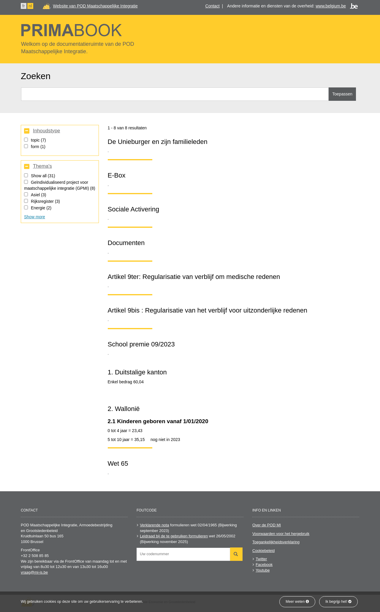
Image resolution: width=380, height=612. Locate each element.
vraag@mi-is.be (34, 572)
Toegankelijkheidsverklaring (276, 542)
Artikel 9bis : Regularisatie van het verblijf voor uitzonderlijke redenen (208, 310)
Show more (34, 216)
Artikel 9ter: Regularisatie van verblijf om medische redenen (194, 276)
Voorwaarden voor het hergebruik (280, 533)
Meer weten (297, 602)
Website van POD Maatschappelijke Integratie (95, 6)
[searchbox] (185, 554)
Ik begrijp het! (338, 602)
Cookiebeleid (263, 550)
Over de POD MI (266, 525)
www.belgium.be (331, 6)
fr (23, 6)
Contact (212, 6)
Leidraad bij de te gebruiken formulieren (174, 536)
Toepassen (342, 94)
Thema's (42, 166)
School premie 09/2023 (141, 344)
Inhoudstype (46, 131)
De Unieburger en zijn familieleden (158, 141)
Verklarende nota (154, 525)
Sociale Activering (133, 209)
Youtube (263, 570)
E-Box (117, 175)
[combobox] (183, 554)
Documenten (126, 243)
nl (30, 6)
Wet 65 (118, 463)
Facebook (264, 564)
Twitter (261, 559)
